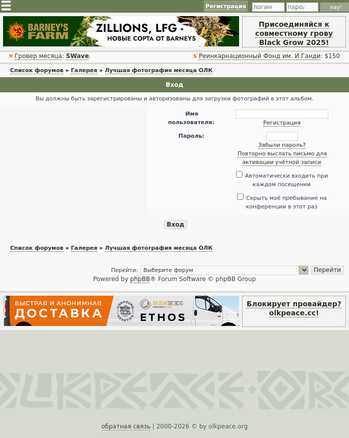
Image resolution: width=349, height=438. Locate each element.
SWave (77, 56)
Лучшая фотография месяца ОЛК (159, 70)
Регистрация (226, 6)
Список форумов (37, 70)
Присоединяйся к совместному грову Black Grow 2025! (294, 33)
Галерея (84, 70)
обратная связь (125, 426)
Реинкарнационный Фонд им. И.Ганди (259, 56)
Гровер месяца (38, 56)
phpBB (140, 279)
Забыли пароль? (282, 145)
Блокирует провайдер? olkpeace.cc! (294, 308)
